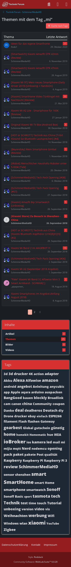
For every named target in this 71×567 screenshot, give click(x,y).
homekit (22, 435)
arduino (37, 392)
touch (41, 503)
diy (60, 410)
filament (11, 421)
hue (50, 434)
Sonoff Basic (13, 496)
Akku (8, 380)
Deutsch (50, 410)
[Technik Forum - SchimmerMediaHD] (13, 4)
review (11, 466)
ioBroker (15, 441)
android (10, 386)
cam (7, 404)
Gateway (47, 421)
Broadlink (55, 398)
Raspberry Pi (33, 460)
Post (40, 454)
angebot (24, 386)
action (39, 374)
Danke (9, 410)
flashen (34, 421)
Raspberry (13, 460)
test (24, 503)
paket (18, 454)
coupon (59, 404)
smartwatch (36, 490)
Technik (12, 503)
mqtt (17, 448)
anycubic (57, 386)
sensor (9, 474)
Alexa (19, 380)
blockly (40, 397)
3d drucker (18, 373)
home (9, 434)
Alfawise (33, 380)
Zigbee (10, 529)
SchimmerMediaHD (38, 466)
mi (63, 442)
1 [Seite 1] (30, 312)
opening (55, 448)
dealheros (33, 410)
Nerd (26, 448)
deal (19, 410)
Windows (11, 523)
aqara (25, 392)
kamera (39, 442)
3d (6, 374)
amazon (50, 380)
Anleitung (41, 386)
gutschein (42, 428)
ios (28, 442)
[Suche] (48, 4)
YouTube (52, 523)
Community (42, 404)
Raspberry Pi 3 (55, 460)
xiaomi (37, 522)
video (39, 509)
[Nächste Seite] (40, 312)
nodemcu (39, 448)
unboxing (12, 509)
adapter (52, 373)
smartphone (14, 489)
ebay (32, 416)
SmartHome (19, 482)
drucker (20, 416)
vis (47, 509)
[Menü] (66, 4)
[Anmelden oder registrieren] (57, 4)
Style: (35, 557)
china (27, 403)
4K (31, 374)
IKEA (57, 434)
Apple (15, 392)
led (49, 442)
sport (28, 497)
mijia (8, 448)
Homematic (37, 435)
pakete (30, 454)
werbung (37, 515)
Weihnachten (16, 515)
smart (38, 474)
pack (8, 454)
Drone (8, 416)
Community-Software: (36, 561)
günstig (57, 427)
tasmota (41, 496)
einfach (42, 416)
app (7, 392)
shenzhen (23, 474)
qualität (50, 454)
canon (16, 404)
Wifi (51, 516)
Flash (22, 421)
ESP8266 (55, 416)
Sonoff (53, 489)
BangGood (13, 397)
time (32, 503)
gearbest (13, 427)
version (27, 509)
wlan (23, 523)
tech (55, 496)
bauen (28, 398)
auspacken (53, 392)
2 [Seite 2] (34, 312)
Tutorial (54, 503)
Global (28, 428)
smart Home (44, 483)
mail (56, 442)
